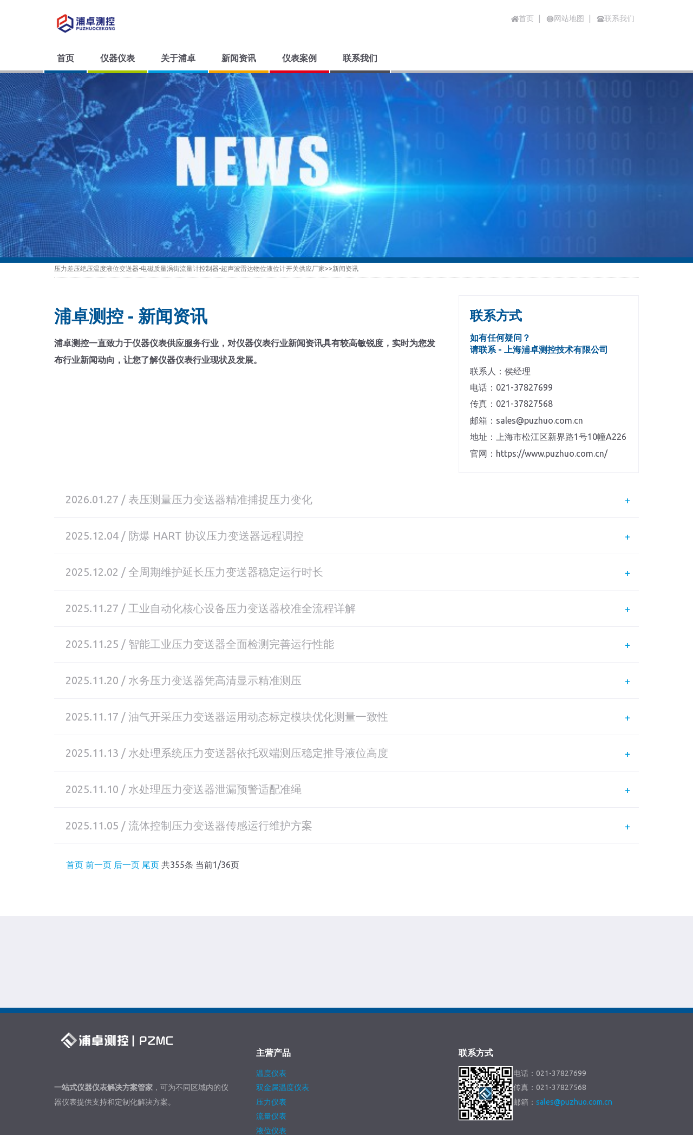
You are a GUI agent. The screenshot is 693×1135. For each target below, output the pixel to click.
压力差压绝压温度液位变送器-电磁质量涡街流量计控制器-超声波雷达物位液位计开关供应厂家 (189, 268)
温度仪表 (271, 982)
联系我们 (307, 1085)
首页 (522, 18)
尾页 (150, 774)
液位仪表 (271, 1040)
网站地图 (355, 1085)
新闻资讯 (345, 268)
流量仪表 (271, 1025)
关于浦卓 (163, 1085)
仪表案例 (259, 1085)
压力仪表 (271, 1011)
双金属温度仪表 (282, 997)
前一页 (99, 774)
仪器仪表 (114, 1085)
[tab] (346, 495)
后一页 (127, 774)
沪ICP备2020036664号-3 (245, 1128)
